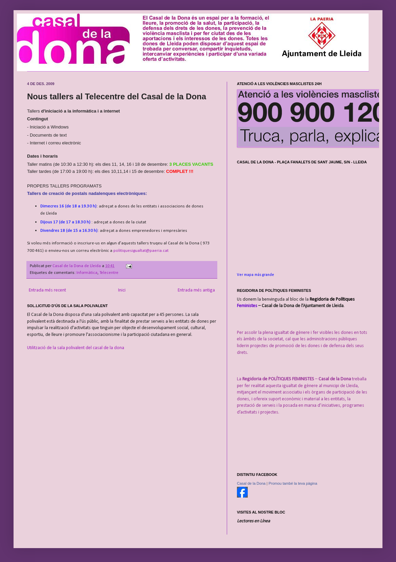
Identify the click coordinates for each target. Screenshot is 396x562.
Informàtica (86, 273)
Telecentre (109, 273)
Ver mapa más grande (255, 275)
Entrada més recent (47, 290)
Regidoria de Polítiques (332, 299)
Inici (122, 290)
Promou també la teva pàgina (292, 483)
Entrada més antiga (196, 290)
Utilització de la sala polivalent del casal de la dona (75, 347)
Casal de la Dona (251, 483)
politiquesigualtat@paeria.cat (141, 250)
